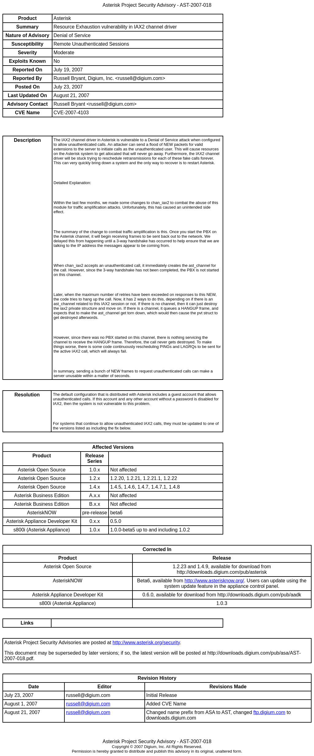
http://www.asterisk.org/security (146, 642)
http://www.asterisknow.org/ (214, 580)
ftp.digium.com (269, 712)
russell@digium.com (88, 703)
